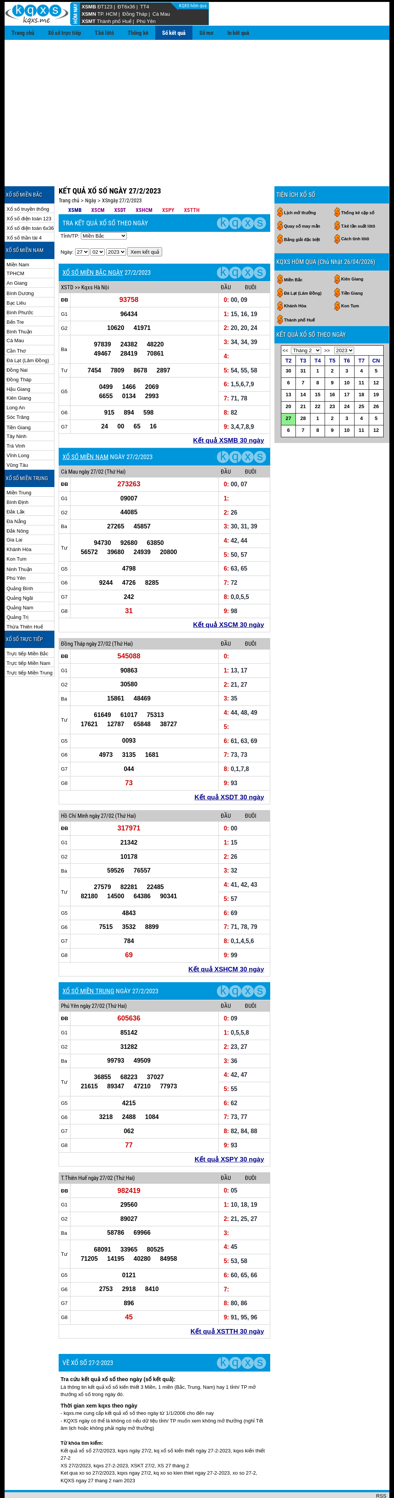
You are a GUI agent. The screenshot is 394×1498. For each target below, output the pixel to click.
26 (376, 381)
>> (327, 325)
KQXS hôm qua (193, 5)
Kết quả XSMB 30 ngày (228, 415)
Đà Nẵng (16, 496)
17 (347, 369)
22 (317, 381)
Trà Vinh (16, 421)
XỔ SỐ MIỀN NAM (85, 432)
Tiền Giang (19, 402)
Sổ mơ (206, 33)
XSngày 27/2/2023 (122, 175)
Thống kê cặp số (357, 187)
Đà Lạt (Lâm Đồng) (28, 335)
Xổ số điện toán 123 (29, 194)
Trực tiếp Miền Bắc (27, 629)
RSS (381, 1471)
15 (317, 369)
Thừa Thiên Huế (25, 602)
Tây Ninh (16, 411)
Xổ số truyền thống (28, 184)
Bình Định (17, 477)
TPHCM (15, 248)
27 (288, 393)
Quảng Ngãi (20, 573)
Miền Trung (19, 468)
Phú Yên (146, 21)
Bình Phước (20, 287)
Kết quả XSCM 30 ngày (228, 600)
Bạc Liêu (16, 278)
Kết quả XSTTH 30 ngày (227, 1306)
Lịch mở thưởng (300, 187)
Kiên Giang (19, 373)
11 (361, 358)
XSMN (89, 14)
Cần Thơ (16, 326)
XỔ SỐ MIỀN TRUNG (88, 966)
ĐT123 (104, 7)
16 (332, 369)
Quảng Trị (17, 592)
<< (285, 325)
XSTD (67, 262)
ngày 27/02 (91, 446)
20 (288, 381)
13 (288, 369)
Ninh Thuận (19, 544)
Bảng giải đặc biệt (302, 214)
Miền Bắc (293, 255)
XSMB (89, 7)
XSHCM (144, 185)
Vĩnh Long (18, 430)
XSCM (98, 185)
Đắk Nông (18, 506)
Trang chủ (22, 33)
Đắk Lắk (16, 487)
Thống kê (138, 33)
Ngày (90, 175)
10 (347, 358)
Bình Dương (20, 268)
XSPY (168, 185)
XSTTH (192, 185)
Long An (16, 383)
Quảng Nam (20, 583)
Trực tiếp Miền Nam (28, 638)
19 (376, 369)
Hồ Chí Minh (74, 791)
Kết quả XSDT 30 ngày (229, 772)
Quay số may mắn (302, 201)
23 (332, 381)
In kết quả (238, 33)
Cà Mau (161, 14)
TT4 (144, 7)
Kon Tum (16, 534)
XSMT (88, 21)
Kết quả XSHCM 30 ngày (226, 944)
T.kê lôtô (104, 33)
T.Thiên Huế (74, 1153)
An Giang (17, 258)
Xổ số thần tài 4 (24, 213)
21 (302, 381)
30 (288, 346)
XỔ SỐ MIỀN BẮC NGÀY (92, 247)
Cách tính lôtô (355, 214)
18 (361, 369)
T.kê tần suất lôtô (358, 201)
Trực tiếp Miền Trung (30, 648)
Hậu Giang (18, 364)
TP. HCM (107, 14)
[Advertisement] (197, 97)
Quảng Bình (20, 563)
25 (361, 381)
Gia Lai (14, 515)
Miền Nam (18, 240)
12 (376, 358)
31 (302, 346)
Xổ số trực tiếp (64, 33)
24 (347, 381)
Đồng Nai (17, 345)
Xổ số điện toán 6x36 (30, 203)
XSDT (120, 185)
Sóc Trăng (18, 392)
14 (302, 369)
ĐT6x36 (126, 7)
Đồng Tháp (134, 14)
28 (302, 393)
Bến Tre (15, 297)
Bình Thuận (19, 307)
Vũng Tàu (17, 440)
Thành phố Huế (114, 21)
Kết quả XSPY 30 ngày (229, 1134)
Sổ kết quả (174, 33)
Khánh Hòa (19, 524)
